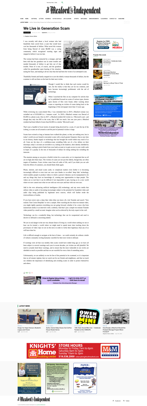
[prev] (125, 22)
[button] (62, 2)
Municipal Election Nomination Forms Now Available (113, 72)
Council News (107, 70)
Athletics (20, 325)
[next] (128, 22)
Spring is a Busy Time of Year (112, 83)
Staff (19, 331)
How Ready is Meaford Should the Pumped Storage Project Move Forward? (115, 330)
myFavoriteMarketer (41, 404)
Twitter (127, 401)
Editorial (27, 32)
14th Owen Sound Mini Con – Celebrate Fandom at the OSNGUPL (87, 329)
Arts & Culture (107, 59)
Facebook (118, 401)
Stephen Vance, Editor (31, 36)
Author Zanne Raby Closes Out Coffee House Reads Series (45, 22)
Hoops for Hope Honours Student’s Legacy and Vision (30, 329)
